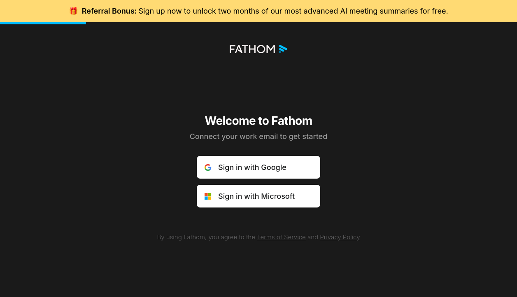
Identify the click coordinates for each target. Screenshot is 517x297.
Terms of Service (281, 237)
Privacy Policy (340, 237)
